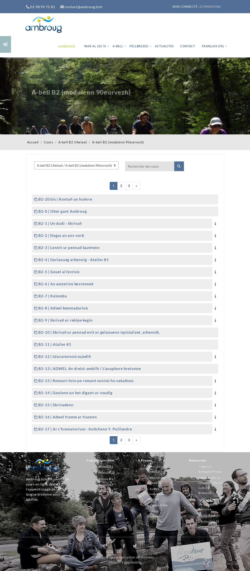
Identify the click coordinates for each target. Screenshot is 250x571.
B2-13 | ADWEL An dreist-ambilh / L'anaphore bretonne (89, 368)
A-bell (118, 46)
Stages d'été (159, 505)
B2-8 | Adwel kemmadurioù (63, 308)
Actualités (164, 46)
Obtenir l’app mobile (125, 562)
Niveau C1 (105, 491)
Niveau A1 (105, 466)
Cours (48, 142)
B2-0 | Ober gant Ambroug (62, 211)
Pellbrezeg (139, 46)
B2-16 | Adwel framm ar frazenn (67, 417)
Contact (187, 46)
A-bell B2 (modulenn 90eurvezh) (118, 142)
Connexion (209, 6)
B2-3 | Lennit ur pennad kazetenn (69, 247)
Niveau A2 (105, 472)
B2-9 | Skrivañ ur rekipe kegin (65, 320)
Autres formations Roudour (155, 494)
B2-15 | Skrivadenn (55, 405)
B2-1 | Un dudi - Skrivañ (60, 223)
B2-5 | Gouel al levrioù (59, 271)
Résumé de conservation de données (125, 557)
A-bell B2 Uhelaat (72, 142)
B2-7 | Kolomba (52, 296)
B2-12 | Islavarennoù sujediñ (64, 356)
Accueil (33, 142)
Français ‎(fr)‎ (213, 46)
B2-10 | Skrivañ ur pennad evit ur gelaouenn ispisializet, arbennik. (99, 332)
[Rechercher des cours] (149, 166)
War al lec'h (95, 46)
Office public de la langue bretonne (208, 504)
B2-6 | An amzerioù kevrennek (65, 284)
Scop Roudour (210, 515)
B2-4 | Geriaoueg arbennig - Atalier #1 (73, 259)
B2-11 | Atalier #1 (54, 344)
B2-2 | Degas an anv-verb (61, 235)
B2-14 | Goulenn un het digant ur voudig (75, 392)
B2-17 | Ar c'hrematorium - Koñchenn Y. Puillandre (85, 429)
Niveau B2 (105, 485)
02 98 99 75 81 (40, 7)
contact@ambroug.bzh (81, 7)
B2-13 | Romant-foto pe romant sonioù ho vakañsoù (85, 380)
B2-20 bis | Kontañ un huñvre (65, 199)
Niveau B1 (105, 479)
